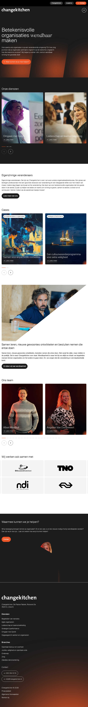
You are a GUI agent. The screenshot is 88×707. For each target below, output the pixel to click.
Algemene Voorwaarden (10, 694)
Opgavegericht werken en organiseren (15, 635)
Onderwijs (5, 653)
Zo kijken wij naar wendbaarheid (14, 366)
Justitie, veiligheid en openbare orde (14, 650)
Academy (69, 3)
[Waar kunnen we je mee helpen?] (16, 61)
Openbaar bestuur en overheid (12, 647)
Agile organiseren (8, 622)
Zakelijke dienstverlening (10, 660)
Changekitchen (56, 3)
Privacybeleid (6, 691)
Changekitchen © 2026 (10, 688)
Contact (81, 3)
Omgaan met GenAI (9, 632)
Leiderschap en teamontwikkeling (14, 625)
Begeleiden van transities (10, 619)
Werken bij (5, 698)
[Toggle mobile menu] (84, 10)
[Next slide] (10, 151)
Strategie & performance (10, 629)
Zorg (3, 657)
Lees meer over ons (10, 196)
